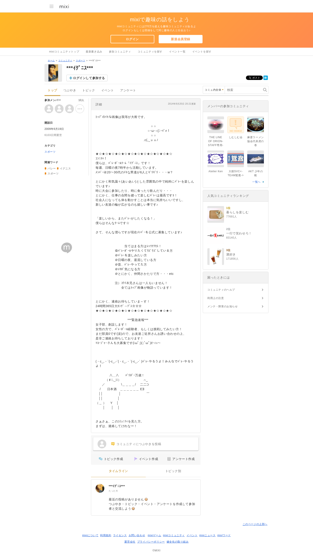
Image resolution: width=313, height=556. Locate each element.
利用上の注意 (215, 298)
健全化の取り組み (178, 541)
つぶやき (69, 90)
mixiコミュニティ (174, 535)
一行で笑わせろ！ (239, 233)
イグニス (65, 168)
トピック (88, 90)
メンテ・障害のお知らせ (222, 306)
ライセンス (120, 535)
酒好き (231, 254)
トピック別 (173, 471)
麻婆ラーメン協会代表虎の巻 (255, 141)
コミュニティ (65, 60)
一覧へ (256, 181)
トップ (52, 90)
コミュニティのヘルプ (221, 289)
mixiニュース (207, 535)
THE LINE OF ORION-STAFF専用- (215, 141)
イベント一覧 (177, 51)
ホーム (51, 60)
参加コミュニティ (120, 51)
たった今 (113, 491)
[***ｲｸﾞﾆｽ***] (100, 488)
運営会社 (129, 541)
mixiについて (90, 535)
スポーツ (80, 60)
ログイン (132, 39)
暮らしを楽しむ (237, 212)
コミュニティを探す (150, 51)
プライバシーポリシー (151, 541)
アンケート (128, 90)
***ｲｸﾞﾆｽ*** (117, 486)
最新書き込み (94, 51)
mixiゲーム (154, 535)
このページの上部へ (255, 524)
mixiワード (224, 535)
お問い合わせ (137, 535)
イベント (107, 90)
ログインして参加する (89, 78)
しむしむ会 (236, 137)
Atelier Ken (215, 171)
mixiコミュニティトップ (64, 51)
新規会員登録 (180, 39)
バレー (52, 168)
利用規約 (105, 535)
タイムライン (118, 471)
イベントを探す (202, 51)
